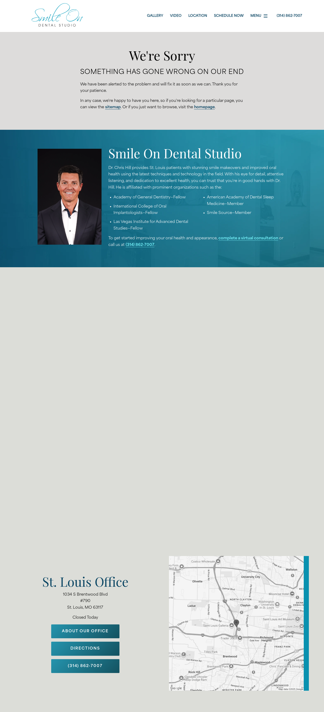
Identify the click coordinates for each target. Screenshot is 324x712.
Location (197, 16)
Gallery (155, 16)
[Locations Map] (239, 623)
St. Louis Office (85, 583)
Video (176, 16)
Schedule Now (229, 16)
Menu (260, 16)
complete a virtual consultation (248, 238)
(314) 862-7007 (140, 245)
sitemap (113, 107)
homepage (204, 107)
